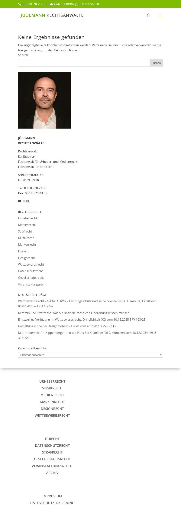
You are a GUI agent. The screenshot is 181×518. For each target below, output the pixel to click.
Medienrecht (27, 225)
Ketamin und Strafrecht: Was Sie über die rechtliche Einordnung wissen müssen (73, 313)
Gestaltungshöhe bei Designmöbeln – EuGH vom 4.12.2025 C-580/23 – (67, 326)
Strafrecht (25, 231)
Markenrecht (27, 244)
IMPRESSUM (52, 496)
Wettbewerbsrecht (31, 264)
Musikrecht (26, 238)
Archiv (52, 472)
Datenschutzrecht (30, 271)
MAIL (26, 201)
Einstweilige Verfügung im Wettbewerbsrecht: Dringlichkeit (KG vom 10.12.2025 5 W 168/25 (81, 319)
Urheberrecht (27, 218)
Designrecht (26, 258)
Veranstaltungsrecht (32, 284)
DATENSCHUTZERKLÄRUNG (52, 503)
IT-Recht (23, 251)
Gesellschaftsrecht (31, 278)
